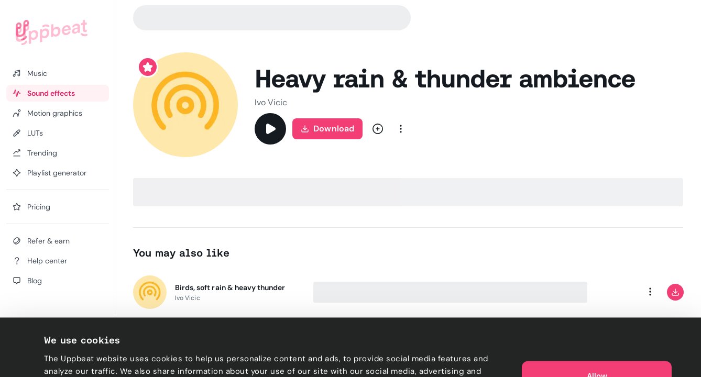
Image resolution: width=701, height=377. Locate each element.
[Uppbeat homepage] (51, 32)
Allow (597, 318)
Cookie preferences (82, 356)
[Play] (270, 129)
